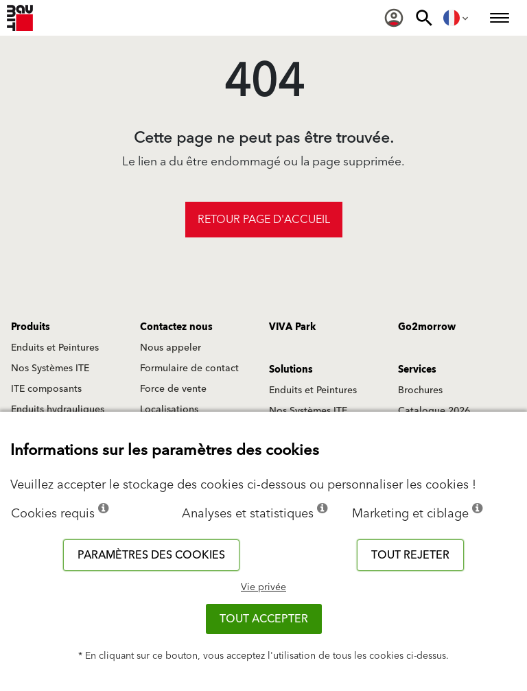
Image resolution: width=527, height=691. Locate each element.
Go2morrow (427, 327)
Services (417, 370)
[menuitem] (394, 18)
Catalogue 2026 (434, 411)
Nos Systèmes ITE (50, 368)
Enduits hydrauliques (57, 409)
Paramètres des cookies (151, 555)
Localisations (169, 409)
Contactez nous (176, 327)
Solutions (291, 370)
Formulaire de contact (189, 368)
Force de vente (173, 389)
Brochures (420, 390)
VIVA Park (292, 327)
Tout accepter (264, 619)
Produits (30, 327)
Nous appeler (170, 348)
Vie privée (263, 587)
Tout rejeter (410, 555)
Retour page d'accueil (264, 219)
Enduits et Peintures (55, 348)
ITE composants (46, 389)
